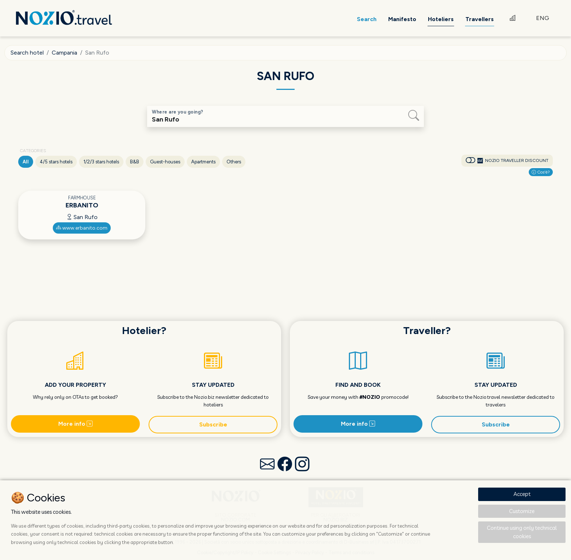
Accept (522, 494)
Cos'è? (541, 172)
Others (234, 161)
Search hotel (27, 52)
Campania (64, 52)
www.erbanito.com (81, 228)
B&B (134, 161)
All (26, 161)
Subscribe (213, 424)
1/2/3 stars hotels (101, 161)
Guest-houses (165, 161)
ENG (542, 18)
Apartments (203, 161)
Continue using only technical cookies (522, 532)
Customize (522, 511)
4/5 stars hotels (56, 161)
